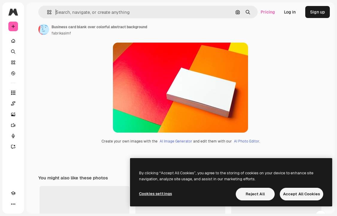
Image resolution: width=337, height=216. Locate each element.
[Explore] (13, 73)
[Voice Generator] (13, 136)
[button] (47, 12)
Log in (290, 12)
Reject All (255, 193)
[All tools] (13, 93)
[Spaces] (13, 103)
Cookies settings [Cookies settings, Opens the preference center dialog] (155, 193)
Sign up (317, 12)
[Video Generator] (13, 125)
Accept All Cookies (301, 193)
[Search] (13, 51)
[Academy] (13, 193)
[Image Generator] (13, 114)
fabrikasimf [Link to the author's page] (61, 33)
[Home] (13, 41)
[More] (13, 204)
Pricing (268, 12)
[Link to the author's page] (43, 29)
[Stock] (13, 62)
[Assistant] (13, 147)
